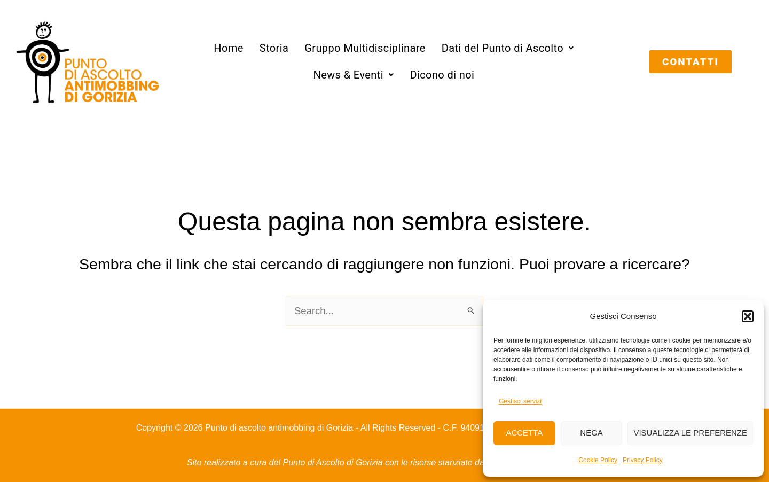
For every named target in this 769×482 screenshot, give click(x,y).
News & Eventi (353, 74)
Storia (274, 48)
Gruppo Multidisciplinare (365, 48)
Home (228, 48)
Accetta (524, 432)
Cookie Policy (597, 460)
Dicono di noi (442, 74)
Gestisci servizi (520, 401)
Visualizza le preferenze (690, 432)
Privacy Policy (643, 460)
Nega (591, 432)
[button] (747, 316)
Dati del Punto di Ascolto (508, 48)
